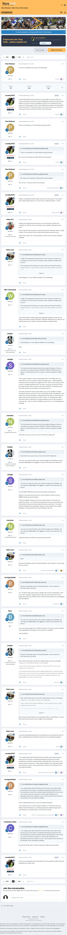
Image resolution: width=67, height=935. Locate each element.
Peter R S (10, 219)
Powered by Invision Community (33, 920)
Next (19, 57)
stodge (10, 359)
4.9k (10, 349)
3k (10, 626)
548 (10, 592)
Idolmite (40, 772)
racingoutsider (10, 577)
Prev (7, 57)
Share (34, 43)
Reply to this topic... (17, 897)
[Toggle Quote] (21, 148)
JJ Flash (57, 79)
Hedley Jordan (55, 212)
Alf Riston (34, 815)
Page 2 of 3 (30, 57)
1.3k (10, 79)
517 (10, 837)
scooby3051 (41, 38)
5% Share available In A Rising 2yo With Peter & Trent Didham (33, 32)
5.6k (10, 305)
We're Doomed (10, 290)
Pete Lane (10, 250)
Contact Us (35, 917)
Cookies (42, 917)
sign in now (41, 890)
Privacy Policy (26, 917)
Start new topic (40, 50)
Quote (24, 79)
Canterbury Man (41, 815)
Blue (10, 611)
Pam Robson (10, 64)
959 (10, 234)
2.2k (10, 265)
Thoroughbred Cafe (55, 39)
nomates (10, 415)
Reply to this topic (56, 50)
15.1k (10, 113)
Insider (57, 188)
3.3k (10, 374)
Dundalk (57, 114)
